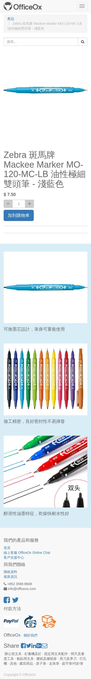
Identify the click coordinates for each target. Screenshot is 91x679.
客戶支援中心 (14, 557)
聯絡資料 (10, 572)
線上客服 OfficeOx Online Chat (27, 553)
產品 (10, 19)
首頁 (7, 548)
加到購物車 (19, 215)
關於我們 (30, 635)
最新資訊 (10, 577)
